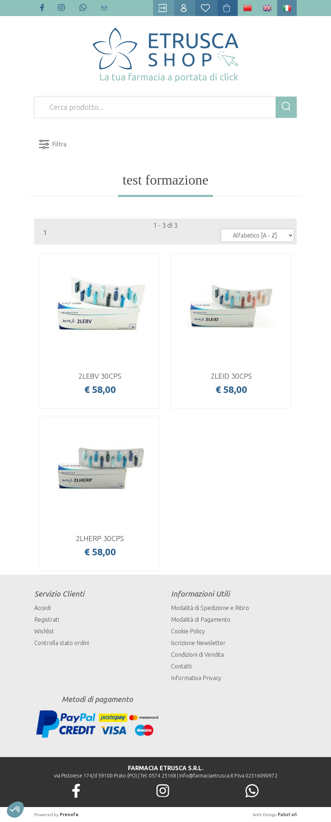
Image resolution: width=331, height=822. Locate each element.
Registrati (46, 619)
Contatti (181, 666)
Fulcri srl (287, 814)
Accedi (42, 608)
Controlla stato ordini (61, 643)
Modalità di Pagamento (200, 619)
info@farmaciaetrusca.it (206, 776)
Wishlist (44, 631)
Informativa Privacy (196, 678)
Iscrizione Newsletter (198, 643)
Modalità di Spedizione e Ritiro (210, 608)
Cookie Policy (188, 631)
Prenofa (69, 814)
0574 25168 (162, 776)
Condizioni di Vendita (197, 654)
